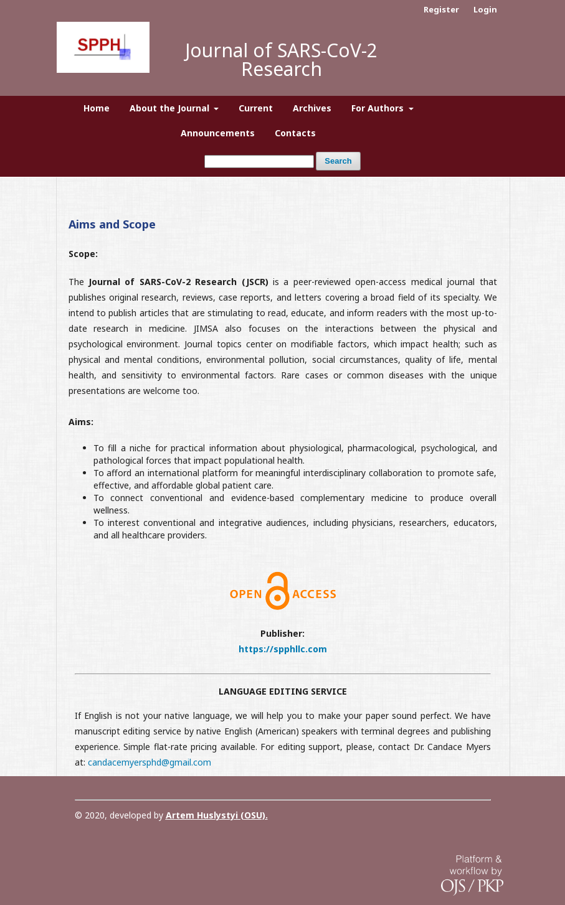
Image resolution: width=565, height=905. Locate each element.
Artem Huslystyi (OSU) (215, 815)
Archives (312, 108)
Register (441, 9)
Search (338, 161)
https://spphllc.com (283, 649)
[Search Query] (259, 161)
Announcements (218, 133)
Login (485, 9)
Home (96, 108)
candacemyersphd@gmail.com (149, 762)
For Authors (378, 108)
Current (256, 108)
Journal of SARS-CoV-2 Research (281, 59)
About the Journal (171, 108)
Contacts (295, 133)
